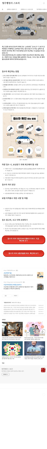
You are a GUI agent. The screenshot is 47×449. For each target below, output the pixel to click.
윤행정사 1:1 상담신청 (27, 9)
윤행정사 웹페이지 (12, 9)
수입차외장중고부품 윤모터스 (13, 338)
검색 (40, 3)
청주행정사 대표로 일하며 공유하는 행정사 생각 (13, 424)
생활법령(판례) (7, 355)
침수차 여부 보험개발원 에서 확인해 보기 (23, 253)
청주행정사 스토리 (11, 3)
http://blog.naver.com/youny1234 (13, 335)
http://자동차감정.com (9, 323)
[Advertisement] (23, 278)
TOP (44, 447)
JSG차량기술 (8, 326)
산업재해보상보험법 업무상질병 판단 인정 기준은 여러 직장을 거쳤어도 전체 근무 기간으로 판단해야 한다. (20, 365)
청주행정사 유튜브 (42, 9)
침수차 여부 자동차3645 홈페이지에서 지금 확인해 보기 (23, 240)
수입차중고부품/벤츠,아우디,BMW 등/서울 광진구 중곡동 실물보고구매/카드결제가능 (18, 341)
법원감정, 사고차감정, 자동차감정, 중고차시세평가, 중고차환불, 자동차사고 (18, 329)
